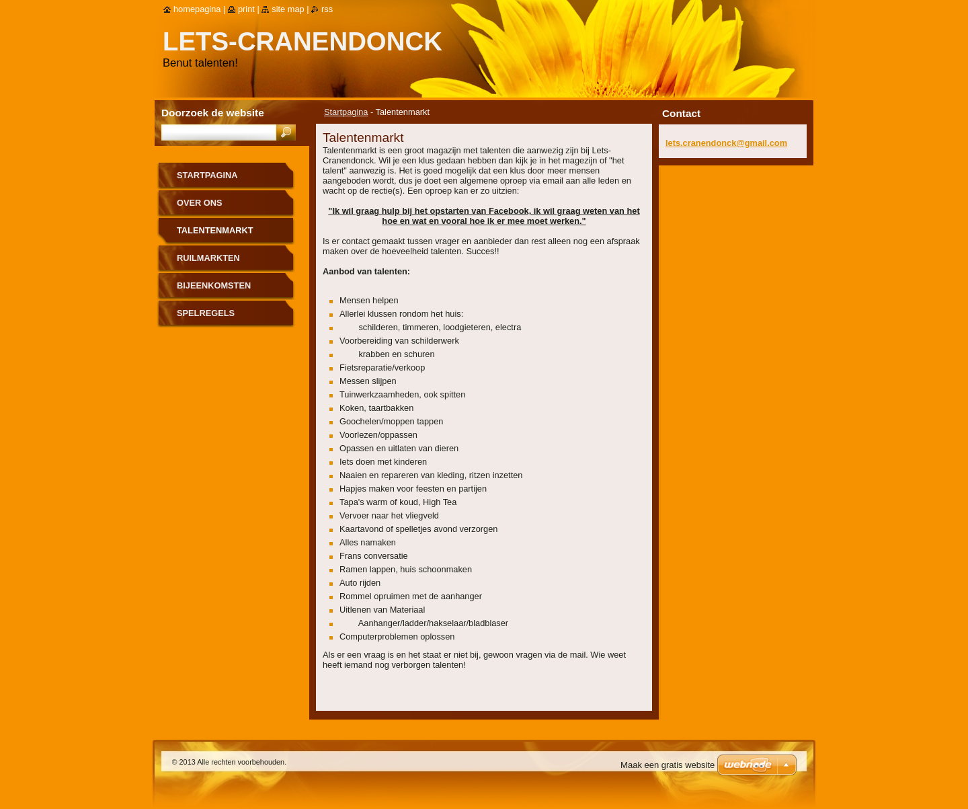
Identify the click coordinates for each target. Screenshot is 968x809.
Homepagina (196, 9)
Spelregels (206, 313)
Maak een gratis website (667, 765)
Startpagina (346, 112)
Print (246, 9)
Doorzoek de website (212, 112)
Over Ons (200, 203)
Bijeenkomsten (214, 285)
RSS (327, 9)
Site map (288, 9)
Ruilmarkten (208, 258)
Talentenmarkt (215, 230)
